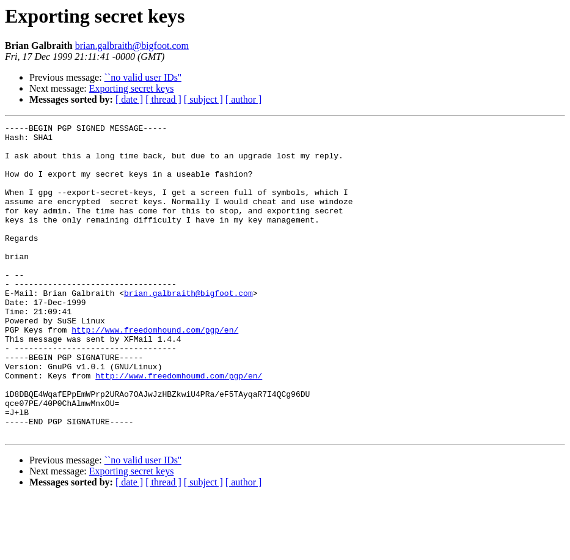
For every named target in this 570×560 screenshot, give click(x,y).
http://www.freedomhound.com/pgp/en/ (154, 371)
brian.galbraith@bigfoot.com (132, 45)
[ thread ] (163, 99)
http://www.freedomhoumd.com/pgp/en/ (178, 426)
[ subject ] (203, 99)
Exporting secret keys (131, 88)
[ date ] (129, 99)
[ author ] (243, 99)
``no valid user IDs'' (142, 77)
